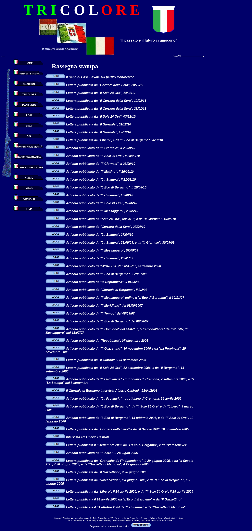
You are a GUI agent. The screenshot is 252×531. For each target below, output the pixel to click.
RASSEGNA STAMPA (29, 157)
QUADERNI (29, 84)
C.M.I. (29, 125)
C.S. (29, 136)
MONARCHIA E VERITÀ (29, 146)
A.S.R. (29, 115)
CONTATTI (29, 199)
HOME (29, 63)
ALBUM (29, 178)
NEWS (29, 188)
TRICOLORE (29, 94)
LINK (29, 209)
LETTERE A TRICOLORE (29, 167)
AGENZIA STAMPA (29, 73)
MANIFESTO (29, 105)
